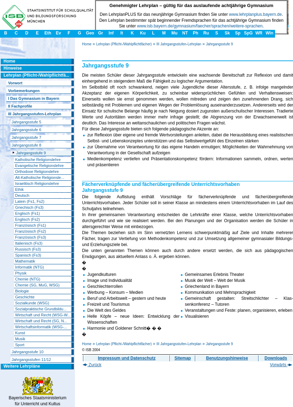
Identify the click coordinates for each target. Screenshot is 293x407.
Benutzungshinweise (227, 358)
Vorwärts (281, 364)
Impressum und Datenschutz (126, 358)
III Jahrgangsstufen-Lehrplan (179, 44)
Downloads (276, 358)
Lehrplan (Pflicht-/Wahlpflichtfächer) (124, 44)
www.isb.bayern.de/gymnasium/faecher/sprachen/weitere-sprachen (200, 26)
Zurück (92, 364)
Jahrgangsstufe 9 (219, 44)
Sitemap (182, 358)
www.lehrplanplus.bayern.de (255, 14)
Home (86, 44)
